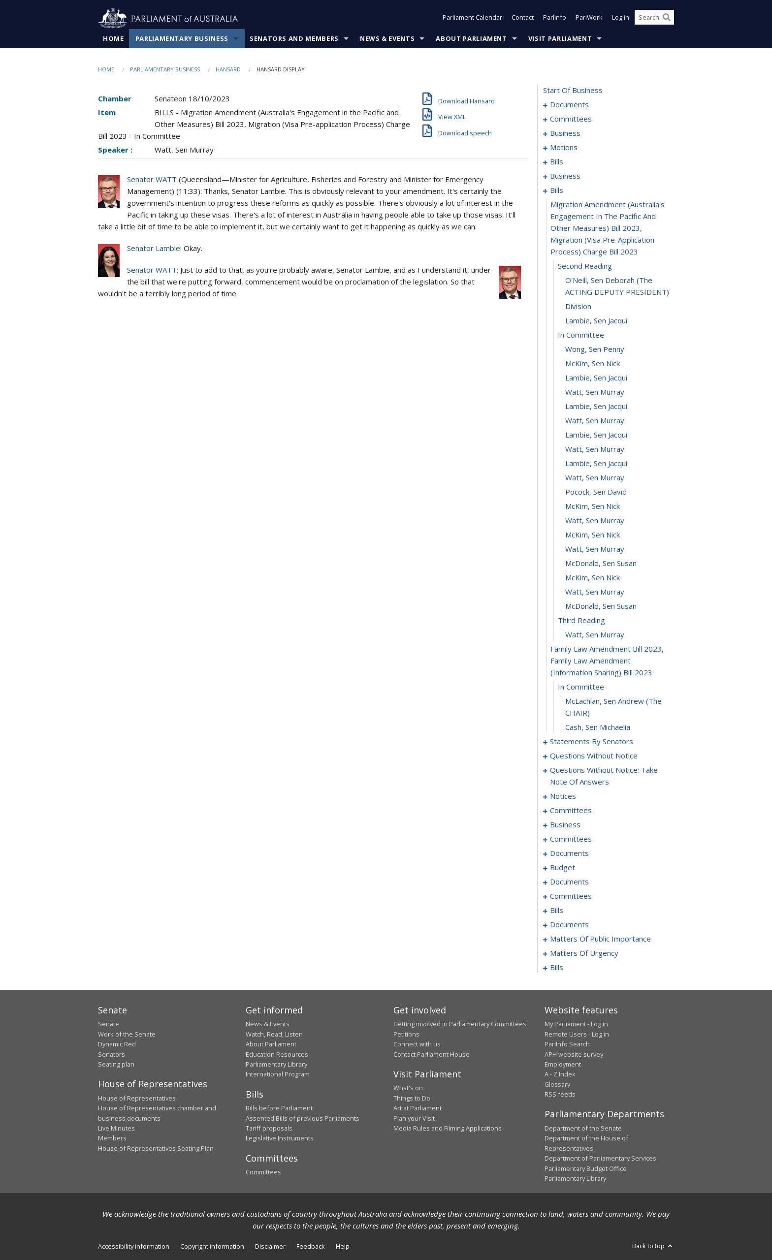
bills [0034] (556, 190)
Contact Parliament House (431, 1054)
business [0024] (565, 176)
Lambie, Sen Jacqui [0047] (596, 435)
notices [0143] (563, 796)
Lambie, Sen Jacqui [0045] (596, 406)
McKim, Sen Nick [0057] (592, 578)
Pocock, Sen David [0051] (596, 492)
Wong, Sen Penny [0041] (594, 349)
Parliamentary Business (181, 38)
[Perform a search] (666, 18)
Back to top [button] (653, 1246)
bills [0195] (556, 910)
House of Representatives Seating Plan (156, 1148)
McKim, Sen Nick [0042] (592, 364)
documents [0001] (569, 105)
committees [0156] (571, 839)
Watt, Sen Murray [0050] (594, 478)
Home (113, 38)
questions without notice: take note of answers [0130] (604, 776)
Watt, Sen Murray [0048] (594, 449)
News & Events (387, 38)
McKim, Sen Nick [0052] (592, 506)
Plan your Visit (414, 1118)
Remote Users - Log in (577, 1034)
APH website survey (574, 1054)
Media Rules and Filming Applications (447, 1128)
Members (112, 1138)
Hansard (228, 69)
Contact (523, 18)
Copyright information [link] (212, 1246)
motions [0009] (564, 148)
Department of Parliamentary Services (600, 1158)
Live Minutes (116, 1128)
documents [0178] (569, 882)
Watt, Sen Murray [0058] (594, 592)
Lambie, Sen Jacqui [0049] (596, 464)
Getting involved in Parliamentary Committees (459, 1024)
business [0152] (565, 825)
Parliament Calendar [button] (472, 18)
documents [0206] (569, 925)
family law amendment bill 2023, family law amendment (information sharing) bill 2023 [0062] (607, 661)
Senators (111, 1054)
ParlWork (589, 18)
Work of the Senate (127, 1034)
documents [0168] (569, 853)
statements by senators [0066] (591, 742)
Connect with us (417, 1044)
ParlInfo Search (567, 1044)
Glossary (557, 1084)
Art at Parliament (417, 1108)
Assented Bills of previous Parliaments (302, 1118)
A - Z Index (560, 1074)
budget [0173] (562, 868)
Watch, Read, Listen (274, 1034)
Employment (563, 1064)
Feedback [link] (310, 1246)
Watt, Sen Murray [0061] (594, 635)
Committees (263, 1172)
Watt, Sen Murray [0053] (594, 521)
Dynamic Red (117, 1044)
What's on (408, 1088)
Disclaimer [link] (270, 1246)
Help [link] (343, 1246)
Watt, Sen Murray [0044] (594, 392)
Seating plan (116, 1064)
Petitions (406, 1034)
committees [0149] (571, 811)
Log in (620, 18)
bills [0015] (556, 162)
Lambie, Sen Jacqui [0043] (596, 378)
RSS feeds (560, 1094)
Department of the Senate (583, 1128)
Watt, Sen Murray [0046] (594, 421)
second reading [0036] (585, 266)
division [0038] (578, 307)
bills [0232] (556, 968)
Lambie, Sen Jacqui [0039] (596, 321)
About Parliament (471, 38)
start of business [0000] (573, 90)
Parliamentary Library (276, 1064)
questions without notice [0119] (594, 756)
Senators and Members (294, 38)
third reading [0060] (581, 621)
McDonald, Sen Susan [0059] (601, 606)
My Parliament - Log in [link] (576, 1024)
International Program (278, 1074)
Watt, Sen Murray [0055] (594, 549)
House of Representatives (137, 1098)
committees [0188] (571, 896)
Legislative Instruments (280, 1138)
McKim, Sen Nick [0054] (592, 535)
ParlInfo (554, 18)
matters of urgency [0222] (584, 953)
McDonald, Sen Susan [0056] (601, 563)
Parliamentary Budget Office (586, 1168)
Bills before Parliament (279, 1108)
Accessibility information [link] (133, 1246)
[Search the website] (654, 18)
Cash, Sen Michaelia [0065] (597, 727)
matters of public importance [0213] (600, 939)
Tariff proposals (269, 1128)
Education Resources (277, 1054)
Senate (108, 1024)
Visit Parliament (560, 38)
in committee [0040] (581, 335)
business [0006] (565, 133)
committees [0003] (571, 119)
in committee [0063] (581, 687)
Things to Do (411, 1098)
